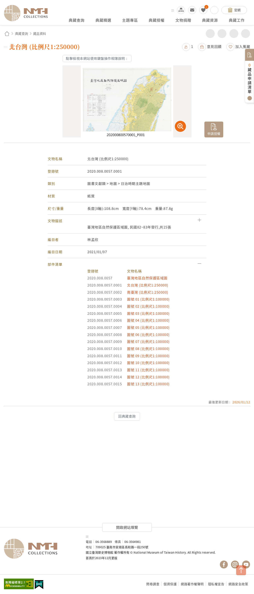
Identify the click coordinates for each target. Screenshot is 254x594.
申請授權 (213, 133)
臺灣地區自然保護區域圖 (147, 277)
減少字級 (245, 33)
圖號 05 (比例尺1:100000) (148, 327)
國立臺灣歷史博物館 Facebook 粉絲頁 (224, 564)
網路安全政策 (238, 584)
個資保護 (170, 584)
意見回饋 (214, 46)
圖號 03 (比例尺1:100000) (148, 313)
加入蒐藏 (242, 46)
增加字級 (233, 33)
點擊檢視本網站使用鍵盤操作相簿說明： (97, 58)
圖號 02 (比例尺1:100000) (148, 306)
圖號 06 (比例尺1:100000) (148, 334)
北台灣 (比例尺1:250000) (147, 285)
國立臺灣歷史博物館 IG (235, 564)
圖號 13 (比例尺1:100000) (148, 383)
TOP (241, 570)
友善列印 (221, 33)
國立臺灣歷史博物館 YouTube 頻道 (246, 564)
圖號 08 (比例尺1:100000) (148, 348)
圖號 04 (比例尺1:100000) (148, 320)
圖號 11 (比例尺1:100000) (148, 369)
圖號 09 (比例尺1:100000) (148, 355)
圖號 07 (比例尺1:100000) (148, 341)
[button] (127, 221)
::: (172, 10)
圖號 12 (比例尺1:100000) (148, 376)
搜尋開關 (214, 10)
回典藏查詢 (127, 416)
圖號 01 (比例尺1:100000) (148, 299)
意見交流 (192, 10)
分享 (210, 33)
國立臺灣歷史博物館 (41, 549)
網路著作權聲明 (192, 584)
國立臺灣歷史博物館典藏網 (28, 13)
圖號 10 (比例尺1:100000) (148, 362)
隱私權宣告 (216, 584)
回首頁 (7, 33)
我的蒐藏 (203, 10)
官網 (237, 10)
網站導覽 (181, 10)
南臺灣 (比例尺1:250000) (147, 292)
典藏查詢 (21, 33)
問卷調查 (152, 584)
